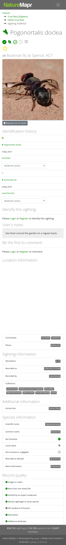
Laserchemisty (8, 193)
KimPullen (6, 158)
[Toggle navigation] (58, 5)
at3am (36, 538)
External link (55, 466)
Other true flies (16, 19)
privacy (34, 542)
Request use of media (15, 123)
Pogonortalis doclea (12, 144)
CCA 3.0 (43, 542)
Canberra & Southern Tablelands (31, 389)
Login (13, 218)
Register (24, 218)
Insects (6, 12)
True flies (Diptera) (18, 16)
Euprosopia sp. (10, 180)
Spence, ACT (55, 345)
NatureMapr (49, 389)
